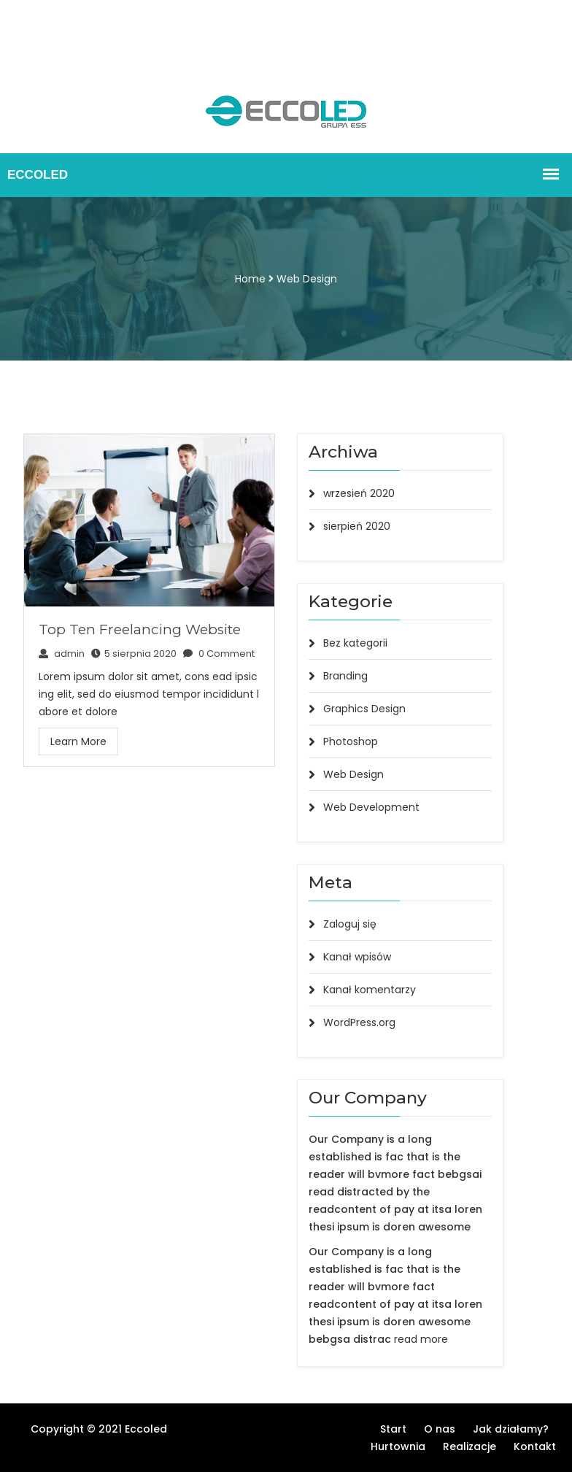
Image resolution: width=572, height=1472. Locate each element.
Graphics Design (364, 708)
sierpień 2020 (356, 526)
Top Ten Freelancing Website (140, 629)
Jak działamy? (69, 35)
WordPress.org (359, 1022)
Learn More (78, 741)
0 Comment (219, 653)
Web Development (371, 807)
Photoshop (350, 741)
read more (421, 1339)
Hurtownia (145, 35)
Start (45, 17)
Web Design (307, 278)
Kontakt (118, 52)
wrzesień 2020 (359, 493)
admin (62, 653)
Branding (345, 675)
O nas (88, 17)
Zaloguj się (349, 924)
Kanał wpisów (357, 956)
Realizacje (58, 52)
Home (250, 278)
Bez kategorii (355, 643)
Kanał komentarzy (369, 989)
